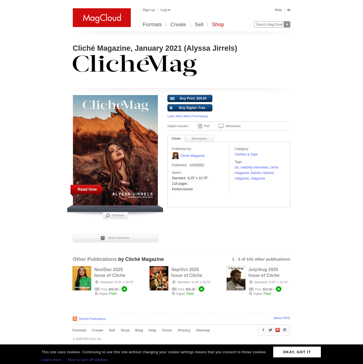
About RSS (281, 318)
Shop (218, 24)
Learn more (51, 360)
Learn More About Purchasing (187, 116)
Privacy (184, 330)
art (237, 167)
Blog (139, 330)
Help (278, 10)
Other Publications (95, 259)
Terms (167, 330)
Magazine (258, 178)
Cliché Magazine (192, 156)
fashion (256, 173)
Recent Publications (92, 318)
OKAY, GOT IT (297, 352)
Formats (152, 24)
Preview (115, 215)
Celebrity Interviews (254, 167)
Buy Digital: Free (187, 108)
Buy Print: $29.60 (188, 99)
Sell (199, 24)
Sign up (149, 10)
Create (178, 24)
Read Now (87, 189)
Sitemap (203, 330)
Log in (165, 10)
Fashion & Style (246, 154)
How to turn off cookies (88, 360)
